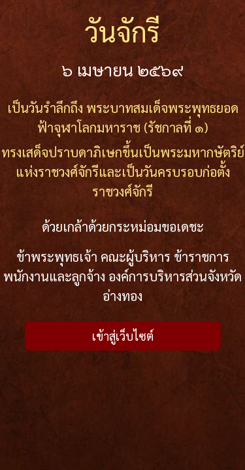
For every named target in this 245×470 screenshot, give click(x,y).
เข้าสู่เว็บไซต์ (123, 335)
